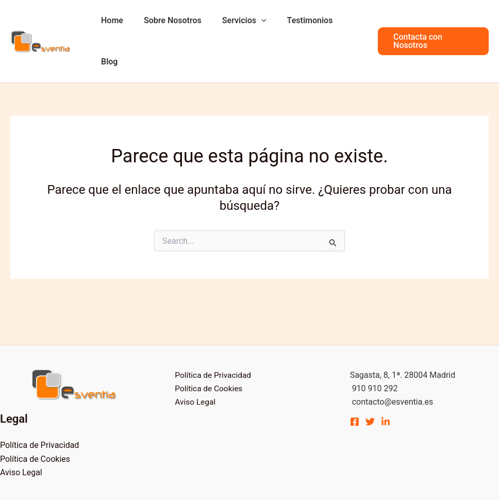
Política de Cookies (35, 418)
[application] (253, 20)
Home (113, 20)
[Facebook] (354, 380)
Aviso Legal (21, 431)
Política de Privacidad (39, 404)
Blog (346, 20)
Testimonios (298, 20)
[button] (431, 20)
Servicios (236, 20)
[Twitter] (370, 380)
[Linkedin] (385, 380)
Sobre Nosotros (169, 20)
